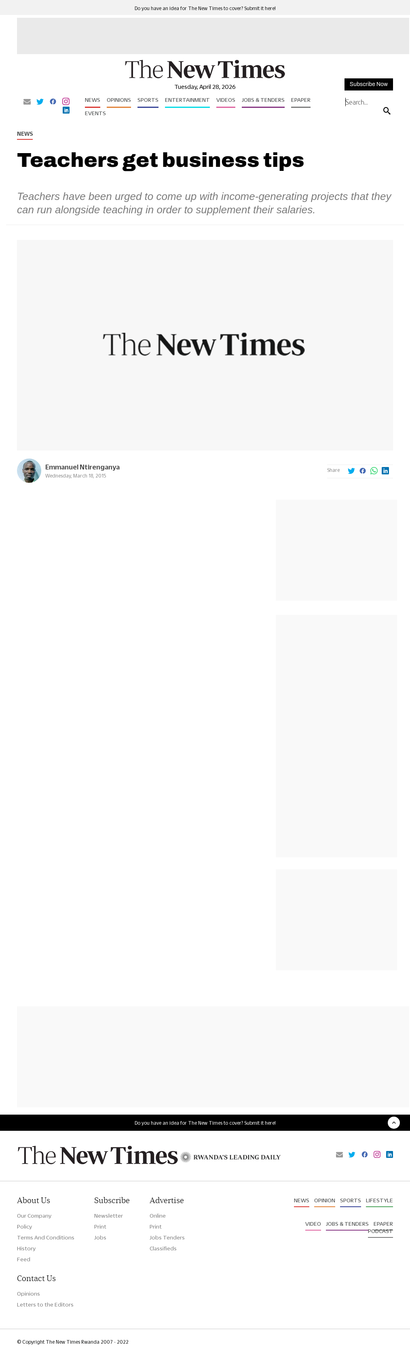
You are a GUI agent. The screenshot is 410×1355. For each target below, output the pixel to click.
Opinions (119, 100)
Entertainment (187, 100)
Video (313, 1223)
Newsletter (108, 1215)
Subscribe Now (369, 84)
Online (158, 1215)
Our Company (34, 1215)
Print (100, 1226)
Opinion (324, 1200)
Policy (24, 1226)
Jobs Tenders (167, 1237)
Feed (23, 1259)
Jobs (100, 1237)
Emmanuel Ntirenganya (82, 467)
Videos (225, 100)
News (92, 100)
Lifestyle (379, 1200)
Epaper (301, 100)
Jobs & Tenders (263, 100)
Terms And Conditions (45, 1237)
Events (95, 113)
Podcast (380, 1231)
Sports (148, 100)
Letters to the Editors (45, 1304)
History (26, 1248)
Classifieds (163, 1248)
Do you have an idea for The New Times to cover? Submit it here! (205, 8)
